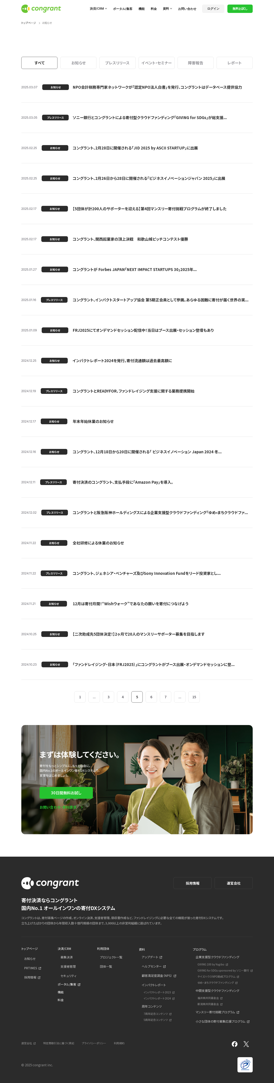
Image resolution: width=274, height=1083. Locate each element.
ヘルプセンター (152, 966)
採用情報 (192, 883)
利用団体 (103, 948)
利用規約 (119, 1043)
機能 (142, 8)
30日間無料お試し (66, 792)
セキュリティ (68, 975)
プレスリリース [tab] (117, 63)
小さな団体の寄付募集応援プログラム (220, 1021)
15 (194, 696)
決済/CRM (97, 8)
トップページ (28, 23)
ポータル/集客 (122, 8)
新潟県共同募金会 (208, 1004)
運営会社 (234, 883)
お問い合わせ (187, 8)
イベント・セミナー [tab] (157, 63)
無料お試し (240, 8)
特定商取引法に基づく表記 (58, 1043)
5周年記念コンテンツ (156, 1019)
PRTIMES (30, 968)
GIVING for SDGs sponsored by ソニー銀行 (223, 970)
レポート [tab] (234, 63)
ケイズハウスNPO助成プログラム (216, 976)
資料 (166, 8)
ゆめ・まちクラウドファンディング (216, 982)
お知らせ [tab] (78, 63)
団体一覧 (106, 966)
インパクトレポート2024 (157, 998)
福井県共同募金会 (208, 998)
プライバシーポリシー (94, 1043)
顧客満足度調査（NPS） (157, 975)
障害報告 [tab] (195, 63)
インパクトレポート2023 (157, 992)
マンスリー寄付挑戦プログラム (215, 1012)
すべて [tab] (39, 63)
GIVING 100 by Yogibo (211, 964)
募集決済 (67, 957)
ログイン (213, 8)
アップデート (150, 957)
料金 (154, 8)
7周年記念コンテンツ (156, 1013)
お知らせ (30, 958)
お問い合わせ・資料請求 (58, 807)
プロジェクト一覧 (111, 957)
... (94, 696)
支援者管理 (68, 966)
